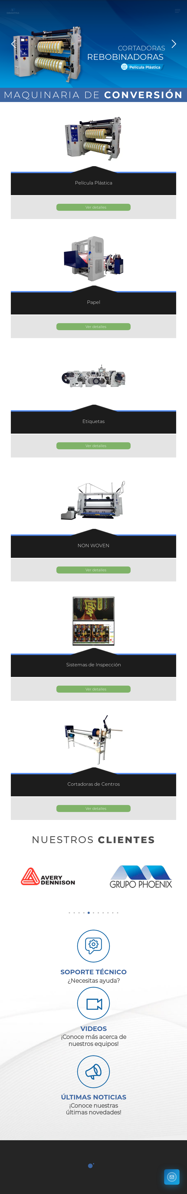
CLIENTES (126, 840)
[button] (177, 16)
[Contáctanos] (171, 1178)
